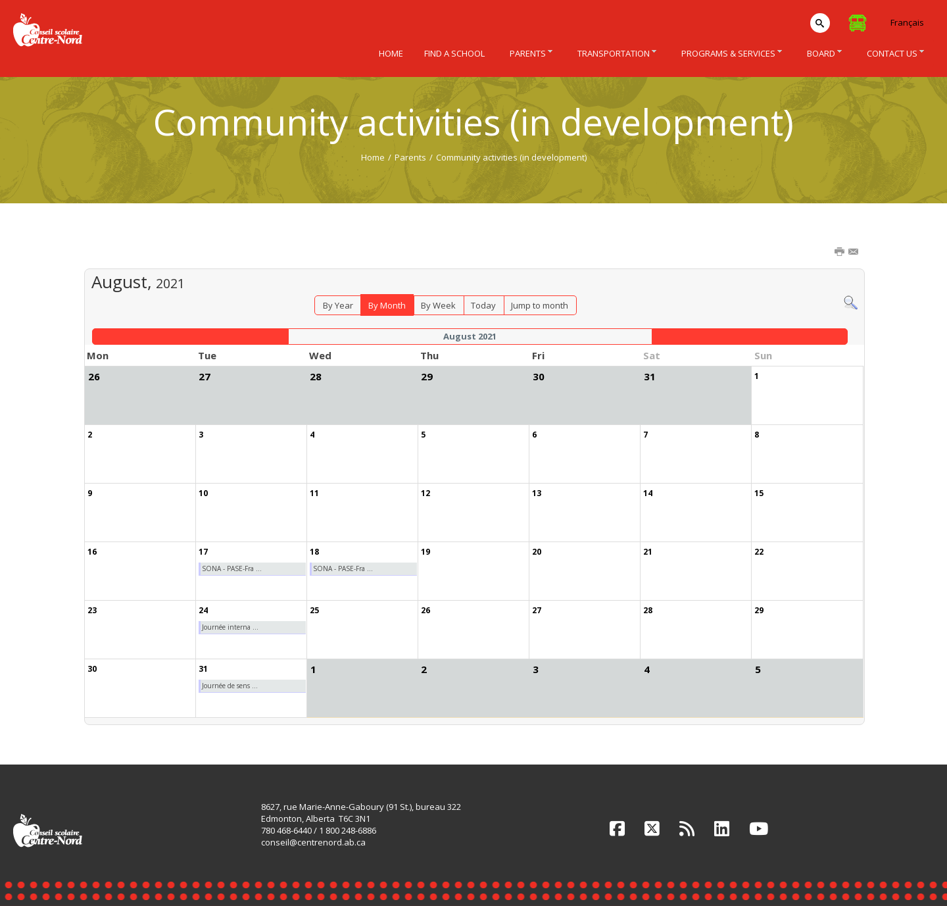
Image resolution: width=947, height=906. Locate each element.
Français (907, 22)
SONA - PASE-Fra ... (232, 568)
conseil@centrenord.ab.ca (313, 842)
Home (373, 157)
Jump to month (539, 305)
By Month (387, 305)
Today (483, 305)
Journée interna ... (230, 627)
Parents (410, 157)
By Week (438, 305)
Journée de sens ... (230, 685)
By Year (338, 305)
